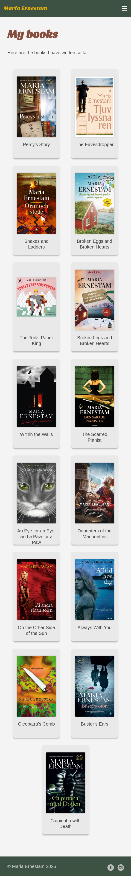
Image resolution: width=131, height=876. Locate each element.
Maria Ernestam (25, 8)
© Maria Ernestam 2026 (31, 866)
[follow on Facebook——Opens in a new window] (111, 866)
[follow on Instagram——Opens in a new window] (121, 866)
